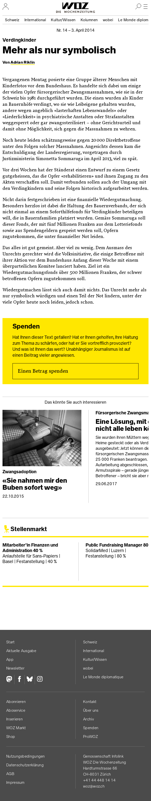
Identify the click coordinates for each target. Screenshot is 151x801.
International (35, 20)
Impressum (15, 782)
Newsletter (15, 668)
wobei (108, 20)
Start (10, 642)
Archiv (88, 719)
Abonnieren (16, 701)
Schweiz (12, 20)
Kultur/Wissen (63, 20)
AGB (10, 774)
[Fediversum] (10, 679)
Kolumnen (89, 20)
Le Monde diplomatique (103, 677)
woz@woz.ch (94, 786)
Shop (10, 736)
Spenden (90, 728)
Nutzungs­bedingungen (25, 756)
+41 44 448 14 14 (99, 780)
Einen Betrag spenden (43, 371)
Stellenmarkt (28, 529)
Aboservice (15, 710)
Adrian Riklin (22, 62)
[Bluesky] (29, 679)
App (9, 659)
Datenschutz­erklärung (25, 765)
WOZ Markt (16, 728)
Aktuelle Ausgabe (21, 651)
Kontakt (89, 701)
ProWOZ (90, 736)
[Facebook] (19, 679)
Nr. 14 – (76, 30)
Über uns (90, 710)
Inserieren (14, 719)
